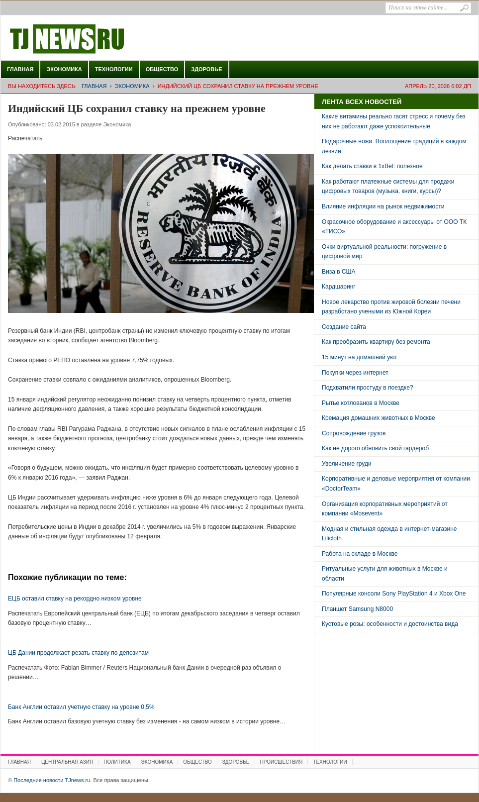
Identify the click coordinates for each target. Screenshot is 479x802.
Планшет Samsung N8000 (357, 608)
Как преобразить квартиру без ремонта (376, 341)
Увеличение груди (347, 463)
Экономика (64, 69)
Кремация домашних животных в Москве (378, 417)
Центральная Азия (67, 762)
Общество (162, 69)
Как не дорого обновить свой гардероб (375, 448)
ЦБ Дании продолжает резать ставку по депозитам (78, 652)
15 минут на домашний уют (359, 357)
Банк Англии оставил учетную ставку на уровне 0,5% (81, 706)
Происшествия (281, 762)
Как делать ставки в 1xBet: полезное (372, 166)
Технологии (114, 69)
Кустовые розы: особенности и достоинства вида (390, 623)
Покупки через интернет (355, 372)
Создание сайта (344, 326)
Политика (116, 762)
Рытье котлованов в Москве (360, 403)
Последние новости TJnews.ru (95, 39)
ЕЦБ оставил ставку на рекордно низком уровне (75, 598)
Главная (20, 69)
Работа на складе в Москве (359, 553)
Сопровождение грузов (353, 433)
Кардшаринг (339, 286)
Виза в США (339, 271)
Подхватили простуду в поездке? (367, 387)
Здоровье (206, 69)
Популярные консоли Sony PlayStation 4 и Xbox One (394, 593)
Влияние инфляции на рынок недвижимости (383, 206)
